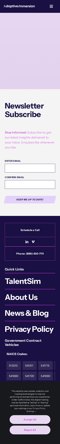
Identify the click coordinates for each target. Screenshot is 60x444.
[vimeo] (33, 241)
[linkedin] (26, 241)
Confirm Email (14, 177)
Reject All (30, 429)
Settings (31, 411)
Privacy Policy (39, 408)
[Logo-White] (19, 6)
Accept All (30, 419)
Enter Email (13, 160)
